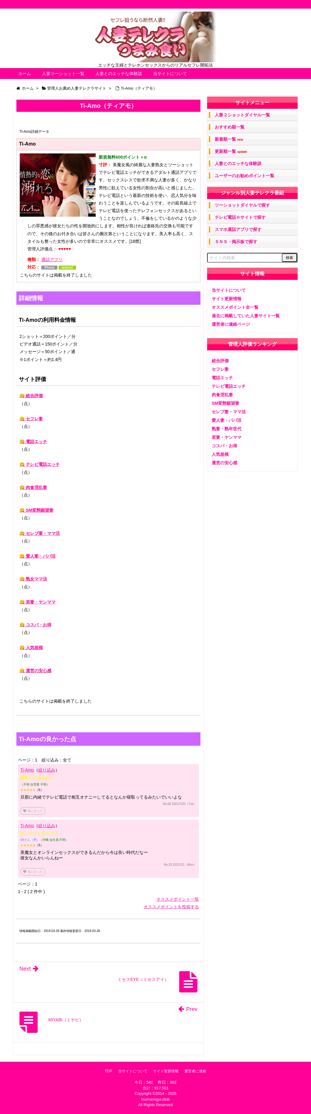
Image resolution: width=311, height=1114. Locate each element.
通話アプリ (52, 259)
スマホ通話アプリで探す (238, 229)
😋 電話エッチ (33, 441)
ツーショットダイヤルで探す (242, 205)
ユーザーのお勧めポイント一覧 (244, 176)
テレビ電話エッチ (229, 386)
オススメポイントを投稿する (171, 906)
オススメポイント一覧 (177, 899)
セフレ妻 (220, 369)
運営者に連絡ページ (231, 324)
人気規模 (220, 454)
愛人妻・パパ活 (226, 420)
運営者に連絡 (195, 1071)
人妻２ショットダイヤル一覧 (242, 115)
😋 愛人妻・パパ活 (37, 556)
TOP (108, 1071)
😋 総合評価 (31, 395)
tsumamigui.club (155, 1099)
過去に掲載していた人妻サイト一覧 (246, 315)
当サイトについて (170, 73)
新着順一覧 (229, 139)
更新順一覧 (231, 151)
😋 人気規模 (31, 647)
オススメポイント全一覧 (235, 307)
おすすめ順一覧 (229, 127)
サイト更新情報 (226, 298)
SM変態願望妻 (225, 403)
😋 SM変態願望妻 (36, 510)
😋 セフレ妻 (31, 418)
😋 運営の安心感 (35, 670)
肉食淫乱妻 (222, 394)
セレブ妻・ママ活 (229, 411)
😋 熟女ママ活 (33, 578)
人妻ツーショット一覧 (63, 73)
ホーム (24, 73)
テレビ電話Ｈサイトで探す (240, 217)
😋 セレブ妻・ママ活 (39, 533)
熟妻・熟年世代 (226, 428)
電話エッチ (222, 377)
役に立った (33, 811)
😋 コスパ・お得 (35, 624)
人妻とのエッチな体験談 (118, 73)
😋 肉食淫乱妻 (33, 487)
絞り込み (46, 770)
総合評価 (220, 360)
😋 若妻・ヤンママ (37, 602)
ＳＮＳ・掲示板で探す (236, 241)
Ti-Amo (27, 770)
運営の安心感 (224, 462)
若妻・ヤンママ (226, 437)
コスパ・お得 (224, 445)
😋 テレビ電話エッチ (39, 464)
